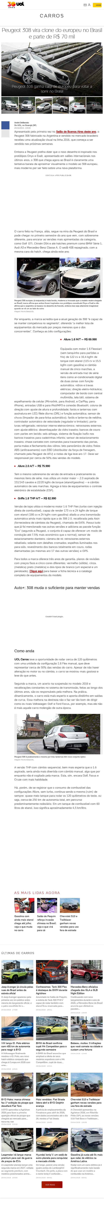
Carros (52, 16)
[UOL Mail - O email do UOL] (85, 5)
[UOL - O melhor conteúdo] (15, 5)
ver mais (52, 1184)
